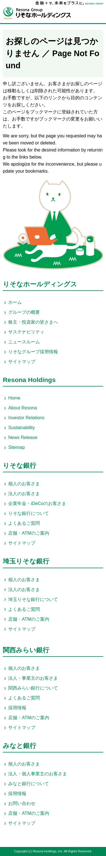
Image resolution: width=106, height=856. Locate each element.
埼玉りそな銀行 (26, 561)
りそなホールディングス (40, 284)
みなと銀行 (19, 745)
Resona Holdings (29, 379)
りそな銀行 (19, 465)
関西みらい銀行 (26, 650)
